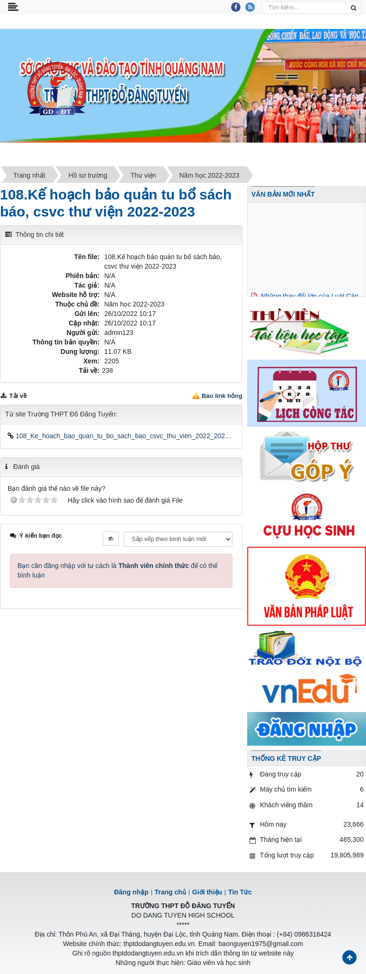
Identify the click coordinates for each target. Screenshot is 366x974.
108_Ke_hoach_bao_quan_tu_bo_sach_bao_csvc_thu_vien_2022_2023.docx (121, 436)
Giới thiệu (207, 892)
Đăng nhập (131, 892)
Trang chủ (170, 892)
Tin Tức (240, 892)
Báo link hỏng (222, 395)
